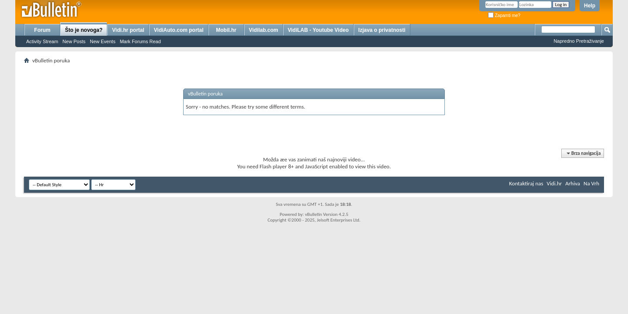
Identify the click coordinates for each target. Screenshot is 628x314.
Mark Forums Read (140, 41)
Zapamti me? (504, 15)
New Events (103, 41)
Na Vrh (591, 183)
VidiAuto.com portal (179, 30)
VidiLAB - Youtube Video (318, 30)
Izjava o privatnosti (382, 30)
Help (589, 6)
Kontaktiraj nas (526, 183)
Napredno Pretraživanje (578, 41)
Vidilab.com (263, 30)
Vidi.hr (554, 183)
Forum (42, 30)
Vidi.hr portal (128, 30)
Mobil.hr (226, 30)
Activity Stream (42, 41)
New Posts (73, 41)
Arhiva (572, 183)
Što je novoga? (83, 30)
